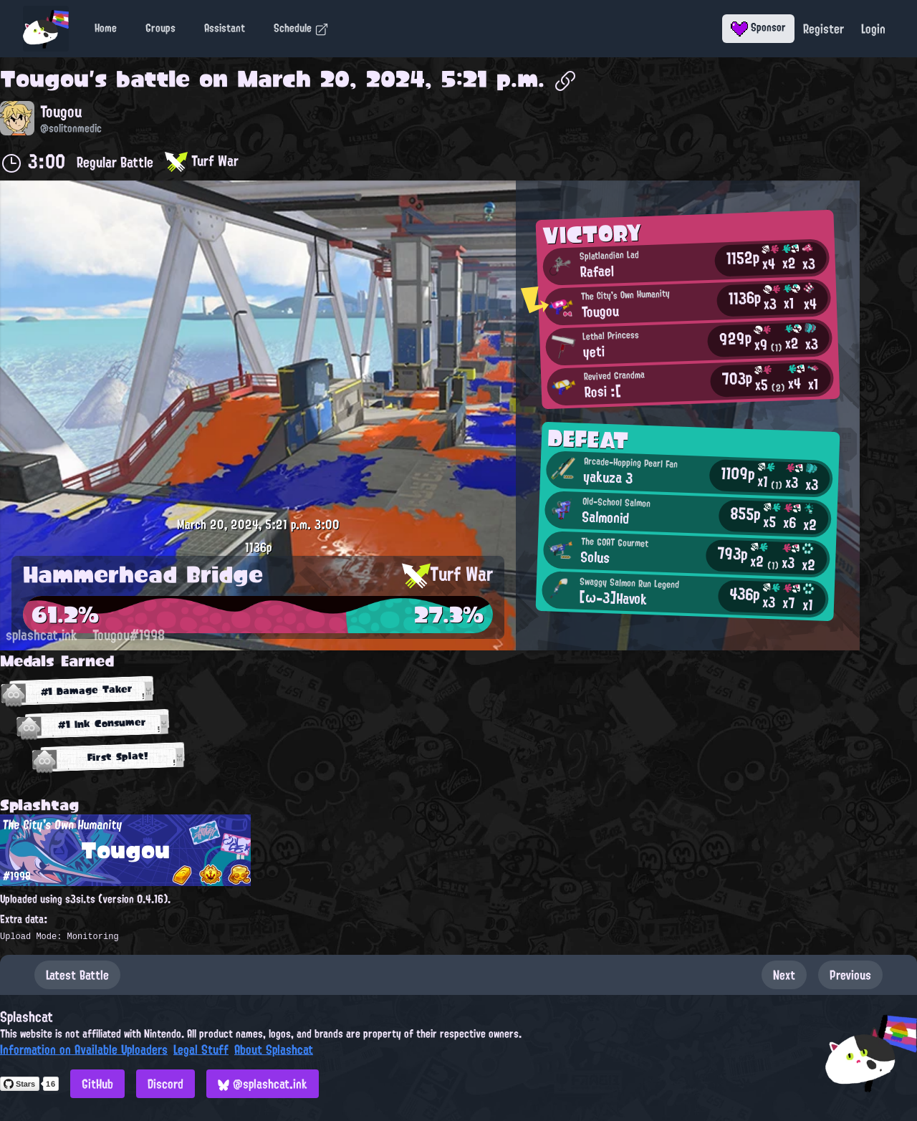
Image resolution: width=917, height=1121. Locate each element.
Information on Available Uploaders (84, 1049)
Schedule (301, 28)
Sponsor (758, 27)
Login (873, 28)
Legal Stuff (201, 1049)
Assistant (224, 28)
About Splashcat (273, 1049)
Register (823, 28)
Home (106, 28)
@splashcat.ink (262, 1083)
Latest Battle (77, 974)
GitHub (97, 1083)
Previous (850, 974)
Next (784, 974)
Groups (160, 28)
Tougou (44, 78)
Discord (165, 1083)
